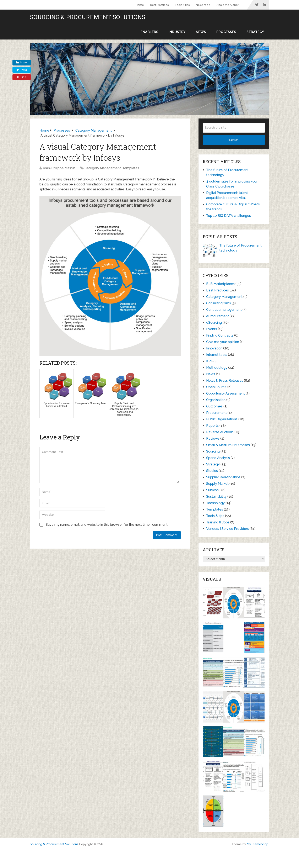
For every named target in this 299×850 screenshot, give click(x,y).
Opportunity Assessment (225, 393)
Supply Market (217, 484)
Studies (212, 471)
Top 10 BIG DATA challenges (228, 216)
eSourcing (214, 322)
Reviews (212, 438)
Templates (130, 168)
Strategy (255, 32)
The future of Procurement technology (240, 247)
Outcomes (214, 406)
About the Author (228, 4)
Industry (177, 32)
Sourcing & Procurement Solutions (87, 17)
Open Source (216, 387)
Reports (212, 426)
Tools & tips (182, 4)
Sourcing (213, 451)
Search (233, 140)
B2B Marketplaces (220, 284)
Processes (226, 32)
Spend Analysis (218, 458)
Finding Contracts (219, 335)
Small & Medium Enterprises (228, 445)
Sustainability (216, 496)
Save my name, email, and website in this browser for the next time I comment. (107, 525)
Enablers (149, 32)
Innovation (214, 348)
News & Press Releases (224, 380)
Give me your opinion (222, 342)
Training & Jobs (217, 522)
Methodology (216, 368)
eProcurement (217, 316)
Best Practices (159, 4)
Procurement (216, 413)
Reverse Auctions (220, 432)
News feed (203, 4)
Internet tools (216, 355)
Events (211, 329)
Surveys (212, 490)
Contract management (224, 310)
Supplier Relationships (223, 477)
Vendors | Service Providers (227, 529)
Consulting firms (218, 303)
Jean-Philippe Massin (59, 168)
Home (140, 4)
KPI (209, 361)
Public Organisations (222, 419)
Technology (215, 503)
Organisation (215, 400)
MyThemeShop (257, 844)
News (201, 32)
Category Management (103, 168)
